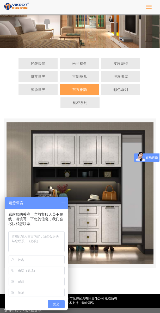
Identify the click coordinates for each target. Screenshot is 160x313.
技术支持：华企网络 (80, 303)
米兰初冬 (79, 63)
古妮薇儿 (79, 76)
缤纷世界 (38, 89)
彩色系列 (120, 89)
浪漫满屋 (120, 76)
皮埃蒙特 (120, 63)
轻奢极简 (38, 63)
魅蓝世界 (38, 76)
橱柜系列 (80, 103)
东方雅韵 (79, 89)
